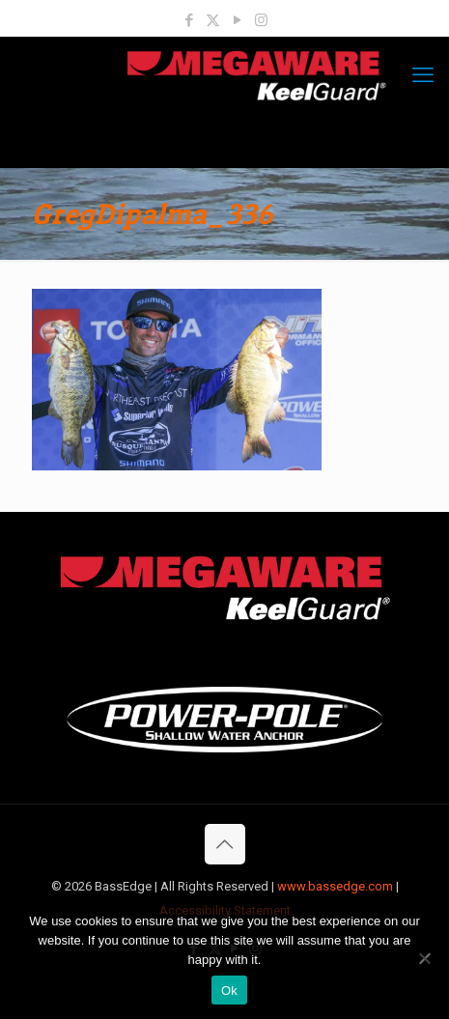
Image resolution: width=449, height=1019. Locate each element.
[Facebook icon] (189, 20)
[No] (425, 958)
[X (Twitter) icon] (213, 20)
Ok (229, 990)
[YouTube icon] (237, 20)
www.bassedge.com (335, 886)
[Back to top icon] (225, 844)
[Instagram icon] (261, 20)
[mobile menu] (423, 75)
